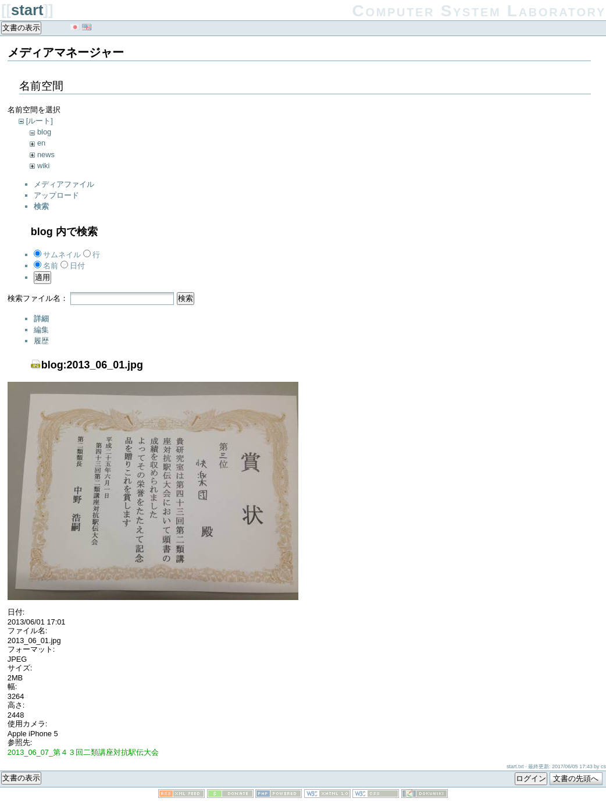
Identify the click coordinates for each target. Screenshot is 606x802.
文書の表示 (21, 27)
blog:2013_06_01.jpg (92, 365)
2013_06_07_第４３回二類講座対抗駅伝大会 (83, 752)
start (27, 10)
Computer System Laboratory (479, 11)
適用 (42, 277)
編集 (41, 329)
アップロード (56, 195)
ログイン (531, 778)
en (41, 143)
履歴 (41, 340)
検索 (185, 298)
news (46, 154)
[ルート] (39, 120)
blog (44, 131)
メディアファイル (64, 184)
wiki (43, 165)
